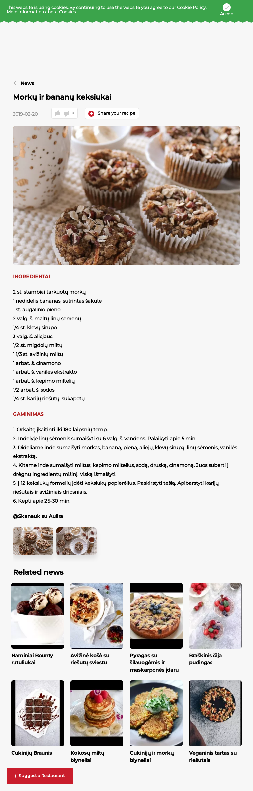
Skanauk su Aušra (40, 516)
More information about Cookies (41, 11)
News (26, 83)
